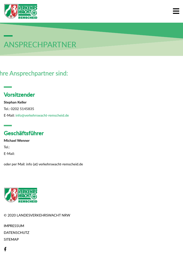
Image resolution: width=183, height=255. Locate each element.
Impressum (14, 225)
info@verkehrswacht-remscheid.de (42, 116)
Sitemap (11, 239)
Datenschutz (16, 232)
